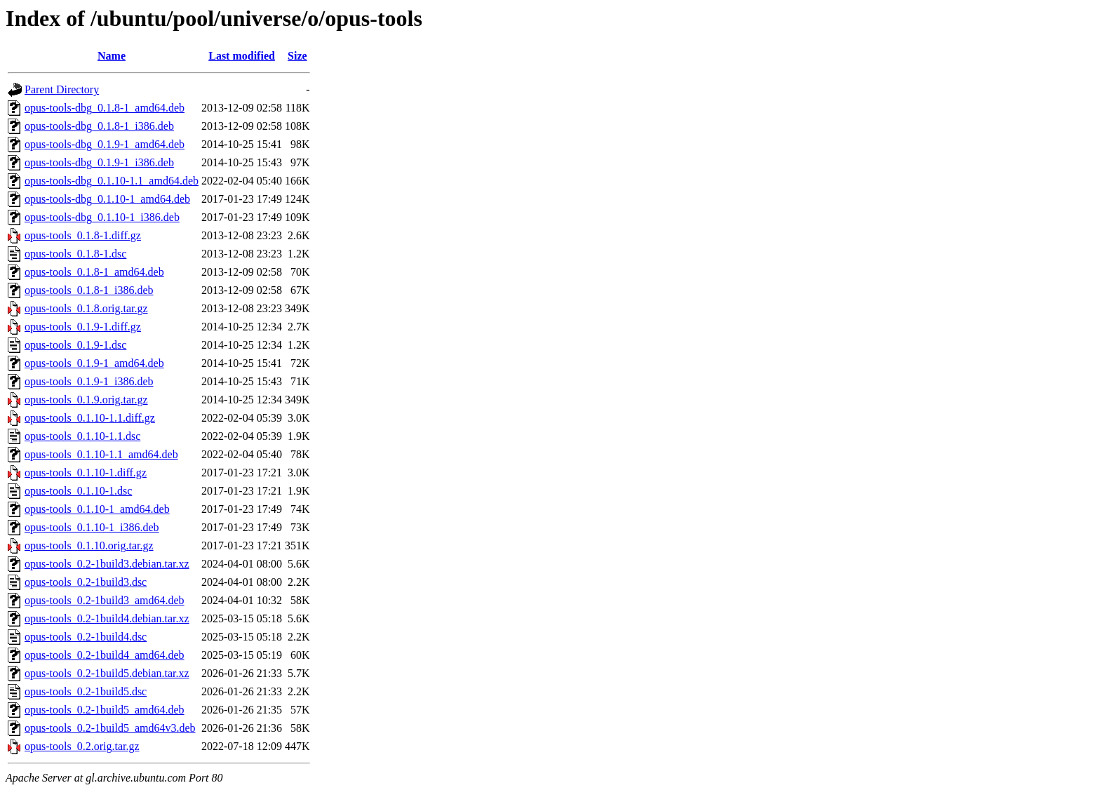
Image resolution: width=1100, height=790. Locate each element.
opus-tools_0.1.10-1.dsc (78, 491)
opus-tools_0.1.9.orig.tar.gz (86, 400)
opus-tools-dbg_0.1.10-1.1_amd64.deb (112, 181)
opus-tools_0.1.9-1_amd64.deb (94, 363)
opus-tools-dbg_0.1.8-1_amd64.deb (105, 108)
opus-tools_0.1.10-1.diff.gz (86, 472)
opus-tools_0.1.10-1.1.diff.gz (90, 418)
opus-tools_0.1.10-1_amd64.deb (97, 509)
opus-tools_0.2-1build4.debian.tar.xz (107, 618)
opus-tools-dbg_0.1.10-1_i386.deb (102, 217)
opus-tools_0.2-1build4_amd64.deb (105, 655)
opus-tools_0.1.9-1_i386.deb (89, 381)
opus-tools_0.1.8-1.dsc (75, 254)
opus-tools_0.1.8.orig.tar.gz (86, 308)
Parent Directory (62, 89)
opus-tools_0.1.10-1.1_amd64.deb (101, 454)
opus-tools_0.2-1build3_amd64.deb (105, 600)
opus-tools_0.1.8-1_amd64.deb (94, 272)
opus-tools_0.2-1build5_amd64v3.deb (110, 728)
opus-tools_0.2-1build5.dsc (86, 691)
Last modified (241, 56)
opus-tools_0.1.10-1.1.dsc (82, 436)
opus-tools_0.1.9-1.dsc (75, 345)
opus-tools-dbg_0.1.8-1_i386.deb (99, 126)
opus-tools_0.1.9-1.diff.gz (83, 327)
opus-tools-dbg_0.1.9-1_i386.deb (99, 162)
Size (297, 56)
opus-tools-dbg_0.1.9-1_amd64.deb (105, 144)
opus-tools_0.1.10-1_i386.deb (92, 527)
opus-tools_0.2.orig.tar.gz (82, 746)
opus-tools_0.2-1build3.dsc (86, 582)
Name (112, 56)
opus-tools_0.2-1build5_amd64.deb (105, 710)
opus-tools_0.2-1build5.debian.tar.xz (107, 673)
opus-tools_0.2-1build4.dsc (86, 637)
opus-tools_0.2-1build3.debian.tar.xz (107, 564)
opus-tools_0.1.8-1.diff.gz (83, 235)
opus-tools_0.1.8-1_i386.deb (89, 290)
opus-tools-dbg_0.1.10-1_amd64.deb (107, 199)
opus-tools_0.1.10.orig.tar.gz (89, 545)
